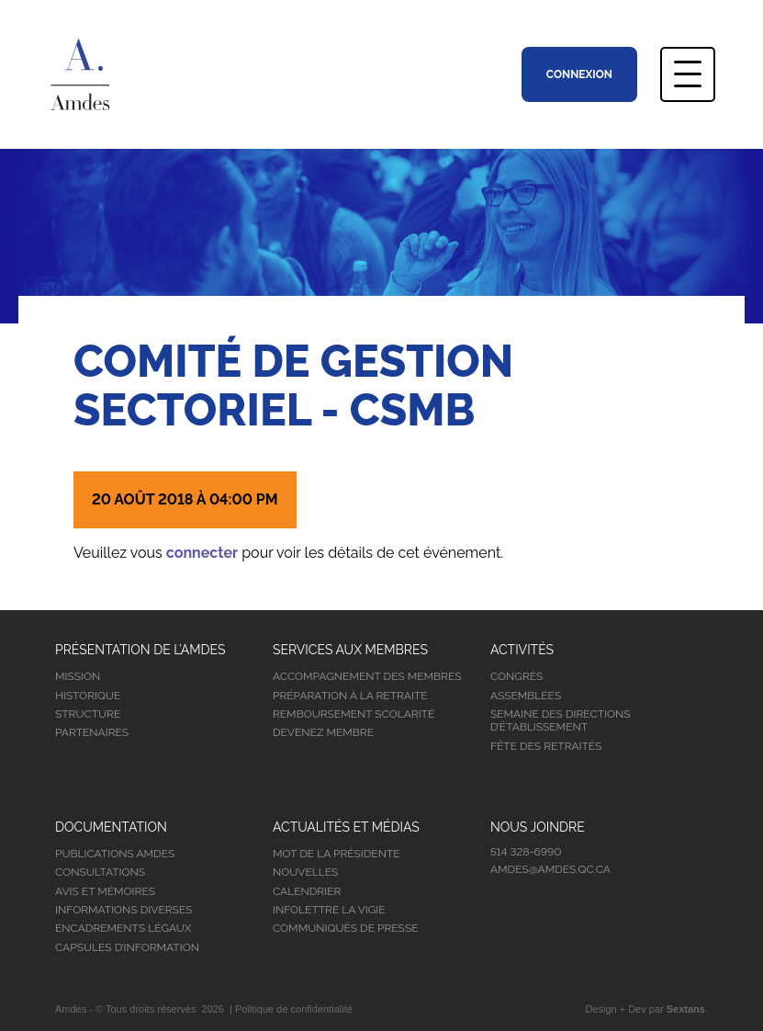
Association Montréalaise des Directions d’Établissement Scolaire (104, 74)
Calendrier (307, 891)
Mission (77, 676)
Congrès (516, 676)
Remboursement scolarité (353, 714)
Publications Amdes (114, 853)
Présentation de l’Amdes (140, 649)
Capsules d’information (127, 947)
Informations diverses (123, 909)
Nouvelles (305, 872)
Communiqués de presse (346, 928)
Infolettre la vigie (329, 909)
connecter (202, 552)
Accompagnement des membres (367, 676)
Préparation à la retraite (350, 695)
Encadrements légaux (123, 928)
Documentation (111, 827)
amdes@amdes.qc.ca (550, 869)
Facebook (508, 907)
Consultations (100, 872)
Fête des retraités (545, 746)
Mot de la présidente (336, 853)
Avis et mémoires (105, 891)
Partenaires (92, 732)
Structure (87, 714)
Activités (522, 649)
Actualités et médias (346, 827)
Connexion (579, 74)
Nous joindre (537, 827)
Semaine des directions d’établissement (560, 720)
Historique (87, 695)
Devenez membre (323, 732)
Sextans (686, 1008)
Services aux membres (350, 649)
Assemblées (525, 695)
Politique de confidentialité (294, 1008)
